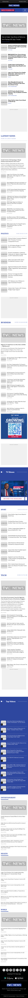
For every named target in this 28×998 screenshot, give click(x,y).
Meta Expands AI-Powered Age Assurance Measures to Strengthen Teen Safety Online (17, 616)
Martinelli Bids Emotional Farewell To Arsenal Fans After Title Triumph (17, 536)
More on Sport (22, 509)
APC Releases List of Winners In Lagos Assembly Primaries (16, 281)
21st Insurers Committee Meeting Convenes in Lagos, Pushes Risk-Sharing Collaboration (17, 395)
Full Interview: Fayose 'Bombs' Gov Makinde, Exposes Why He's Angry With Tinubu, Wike (16, 780)
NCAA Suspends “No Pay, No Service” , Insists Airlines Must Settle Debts (16, 373)
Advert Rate (6, 1)
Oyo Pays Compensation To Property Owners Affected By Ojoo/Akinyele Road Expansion (17, 366)
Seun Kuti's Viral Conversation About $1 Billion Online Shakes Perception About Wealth (13, 835)
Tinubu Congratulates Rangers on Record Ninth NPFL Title (16, 529)
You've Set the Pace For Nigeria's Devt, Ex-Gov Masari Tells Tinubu (16, 736)
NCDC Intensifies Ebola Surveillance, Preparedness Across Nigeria (13, 891)
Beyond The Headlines (13, 499)
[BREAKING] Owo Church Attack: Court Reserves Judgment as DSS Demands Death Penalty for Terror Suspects (17, 56)
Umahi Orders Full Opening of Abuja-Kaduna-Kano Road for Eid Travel (17, 66)
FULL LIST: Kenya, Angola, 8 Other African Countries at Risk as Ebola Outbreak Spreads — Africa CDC (14, 903)
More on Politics (21, 233)
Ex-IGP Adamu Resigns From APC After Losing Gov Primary (16, 246)
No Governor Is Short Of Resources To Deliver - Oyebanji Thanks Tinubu (16, 729)
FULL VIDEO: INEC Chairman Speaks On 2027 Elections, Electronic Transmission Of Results (16, 766)
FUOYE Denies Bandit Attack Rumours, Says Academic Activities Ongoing (17, 92)
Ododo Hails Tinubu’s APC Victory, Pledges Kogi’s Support (17, 288)
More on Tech (22, 575)
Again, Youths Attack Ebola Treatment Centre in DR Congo (13, 879)
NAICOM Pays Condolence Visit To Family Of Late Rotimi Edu (15, 409)
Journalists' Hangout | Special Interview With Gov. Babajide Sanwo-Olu (16, 787)
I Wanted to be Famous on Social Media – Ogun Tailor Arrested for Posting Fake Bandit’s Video (17, 198)
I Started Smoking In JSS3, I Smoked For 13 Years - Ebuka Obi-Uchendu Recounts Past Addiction (12, 841)
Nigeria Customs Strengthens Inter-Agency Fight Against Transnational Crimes (16, 387)
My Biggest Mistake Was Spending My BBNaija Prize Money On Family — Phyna (13, 829)
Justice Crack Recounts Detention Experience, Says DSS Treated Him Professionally (17, 47)
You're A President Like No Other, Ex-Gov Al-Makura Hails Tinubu (16, 743)
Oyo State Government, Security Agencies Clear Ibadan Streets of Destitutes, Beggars (13, 598)
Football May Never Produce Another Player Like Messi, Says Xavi (17, 522)
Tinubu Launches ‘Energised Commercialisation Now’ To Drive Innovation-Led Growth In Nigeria (15, 651)
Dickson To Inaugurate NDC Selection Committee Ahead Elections (15, 275)
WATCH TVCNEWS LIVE (7, 10)
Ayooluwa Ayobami (5, 41)
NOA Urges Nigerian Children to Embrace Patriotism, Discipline (15, 202)
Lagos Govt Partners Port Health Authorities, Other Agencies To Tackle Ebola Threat (17, 74)
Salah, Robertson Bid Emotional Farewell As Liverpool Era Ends (16, 543)
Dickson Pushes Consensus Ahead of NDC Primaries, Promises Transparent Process (17, 240)
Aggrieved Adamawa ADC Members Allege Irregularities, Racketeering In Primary (17, 268)
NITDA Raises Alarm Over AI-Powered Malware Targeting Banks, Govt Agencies (16, 638)
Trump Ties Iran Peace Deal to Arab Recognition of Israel (13, 947)
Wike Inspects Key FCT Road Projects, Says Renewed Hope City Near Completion (16, 225)
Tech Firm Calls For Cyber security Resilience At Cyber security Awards (16, 624)
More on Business (21, 322)
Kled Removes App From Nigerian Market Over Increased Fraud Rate (15, 643)
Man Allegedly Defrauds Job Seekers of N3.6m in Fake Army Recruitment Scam (16, 83)
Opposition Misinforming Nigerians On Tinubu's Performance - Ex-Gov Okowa (16, 722)
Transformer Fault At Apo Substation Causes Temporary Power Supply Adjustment (16, 381)
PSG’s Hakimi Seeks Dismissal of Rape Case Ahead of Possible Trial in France (17, 565)
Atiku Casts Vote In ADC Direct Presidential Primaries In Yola (16, 260)
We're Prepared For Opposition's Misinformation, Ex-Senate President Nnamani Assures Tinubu (15, 751)
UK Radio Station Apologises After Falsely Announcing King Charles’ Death (13, 847)
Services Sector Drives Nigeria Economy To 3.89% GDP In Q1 (17, 358)
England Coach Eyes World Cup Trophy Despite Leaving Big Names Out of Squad (17, 558)
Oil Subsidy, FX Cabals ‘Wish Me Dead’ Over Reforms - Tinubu (16, 402)
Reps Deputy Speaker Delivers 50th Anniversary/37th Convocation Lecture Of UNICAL (16, 773)
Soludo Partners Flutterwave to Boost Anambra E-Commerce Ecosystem (16, 658)
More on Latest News (8, 138)
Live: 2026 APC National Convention (15, 757)
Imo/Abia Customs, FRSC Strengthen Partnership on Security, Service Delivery (17, 217)
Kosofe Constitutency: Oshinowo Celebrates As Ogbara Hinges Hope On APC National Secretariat (17, 254)
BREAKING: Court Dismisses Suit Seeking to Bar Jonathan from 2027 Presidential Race (15, 210)
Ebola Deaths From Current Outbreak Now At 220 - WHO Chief (13, 885)
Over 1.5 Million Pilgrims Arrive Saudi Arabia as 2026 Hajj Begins (14, 935)
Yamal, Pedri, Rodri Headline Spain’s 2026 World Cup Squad (17, 550)
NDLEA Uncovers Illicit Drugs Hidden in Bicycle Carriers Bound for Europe (14, 897)
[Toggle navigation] (25, 10)
